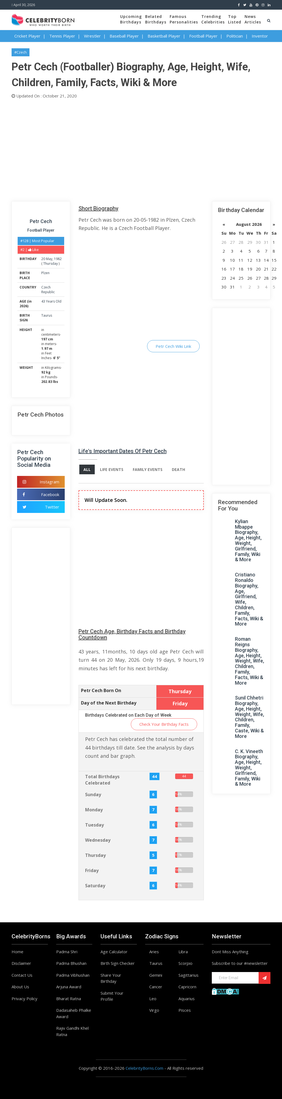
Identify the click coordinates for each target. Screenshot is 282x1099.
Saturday (95, 886)
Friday (92, 870)
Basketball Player (164, 36)
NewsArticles (253, 19)
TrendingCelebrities (213, 19)
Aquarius (186, 998)
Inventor (260, 36)
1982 (58, 258)
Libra (183, 951)
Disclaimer (21, 963)
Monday (94, 810)
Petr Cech (41, 221)
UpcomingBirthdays (131, 19)
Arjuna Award (68, 986)
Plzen (45, 273)
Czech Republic (48, 289)
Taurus (46, 315)
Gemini (155, 975)
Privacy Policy (24, 998)
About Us (20, 986)
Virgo (154, 1010)
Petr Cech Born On (101, 690)
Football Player (203, 36)
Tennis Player (62, 36)
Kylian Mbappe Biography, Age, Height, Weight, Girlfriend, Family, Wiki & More (248, 540)
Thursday (50, 263)
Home (17, 951)
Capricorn (187, 986)
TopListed (234, 19)
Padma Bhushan (71, 963)
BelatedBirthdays (155, 19)
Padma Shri (66, 951)
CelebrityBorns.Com (144, 1068)
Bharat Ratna (68, 998)
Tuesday (94, 825)
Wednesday (97, 840)
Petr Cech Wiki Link (173, 346)
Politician (234, 36)
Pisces (184, 1010)
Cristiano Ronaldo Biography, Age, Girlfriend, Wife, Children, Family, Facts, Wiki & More (249, 599)
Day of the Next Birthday (108, 703)
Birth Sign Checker (118, 963)
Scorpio (185, 963)
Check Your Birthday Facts (164, 724)
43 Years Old (51, 301)
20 (43, 258)
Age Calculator (114, 951)
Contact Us (22, 975)
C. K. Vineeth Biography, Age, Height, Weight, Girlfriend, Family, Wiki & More (249, 767)
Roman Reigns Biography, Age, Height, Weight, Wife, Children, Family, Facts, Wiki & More (249, 660)
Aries (154, 951)
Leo (152, 998)
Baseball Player (124, 36)
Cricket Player (27, 36)
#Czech (20, 52)
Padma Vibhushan (73, 975)
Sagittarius (188, 975)
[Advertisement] (141, 148)
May (49, 258)
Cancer (155, 986)
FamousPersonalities (184, 19)
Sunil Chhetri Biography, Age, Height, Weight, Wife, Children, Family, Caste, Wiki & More (249, 717)
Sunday (93, 794)
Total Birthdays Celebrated (102, 780)
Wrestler (92, 36)
